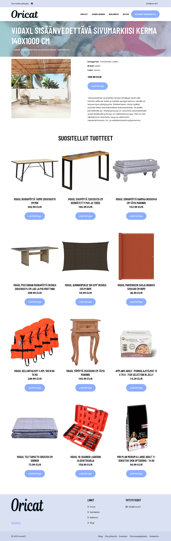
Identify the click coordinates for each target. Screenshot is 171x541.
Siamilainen (98, 14)
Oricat (84, 14)
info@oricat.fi (152, 3)
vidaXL (115, 61)
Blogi (126, 14)
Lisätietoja (97, 86)
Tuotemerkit (105, 61)
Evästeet (123, 536)
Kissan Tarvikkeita (145, 14)
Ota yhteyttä (111, 536)
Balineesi (114, 14)
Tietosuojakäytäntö (138, 536)
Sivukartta (154, 536)
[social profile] (32, 3)
